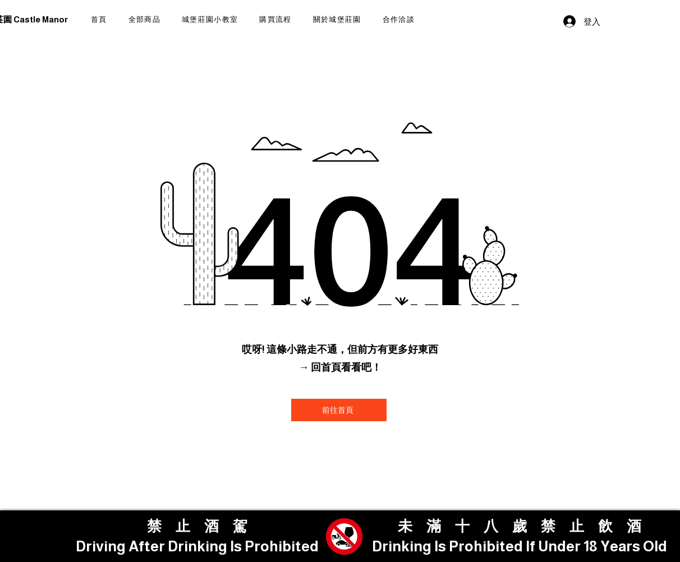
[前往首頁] (339, 410)
